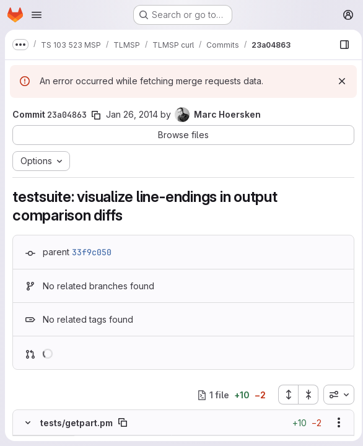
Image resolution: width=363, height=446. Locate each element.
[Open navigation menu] (36, 15)
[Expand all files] (284, 394)
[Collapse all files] (305, 394)
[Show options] (335, 422)
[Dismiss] (338, 81)
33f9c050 (92, 252)
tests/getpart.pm (76, 423)
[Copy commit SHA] (96, 115)
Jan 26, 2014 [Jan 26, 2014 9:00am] (132, 114)
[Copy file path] (122, 422)
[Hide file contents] (27, 422)
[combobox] (335, 394)
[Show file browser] (341, 45)
